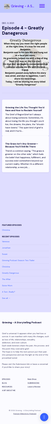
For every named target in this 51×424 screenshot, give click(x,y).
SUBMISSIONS (33, 383)
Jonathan (6, 248)
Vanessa (5, 241)
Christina (6, 230)
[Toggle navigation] (42, 6)
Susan (4, 254)
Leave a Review (34, 387)
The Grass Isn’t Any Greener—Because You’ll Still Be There (21, 145)
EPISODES (6, 379)
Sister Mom (7, 285)
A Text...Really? (8, 292)
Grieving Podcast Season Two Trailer (18, 260)
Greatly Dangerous (10, 273)
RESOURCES (7, 387)
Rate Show (32, 379)
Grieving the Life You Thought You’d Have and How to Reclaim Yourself (24, 109)
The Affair (6, 279)
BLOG (4, 383)
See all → (6, 298)
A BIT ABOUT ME (8, 390)
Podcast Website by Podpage (24, 414)
